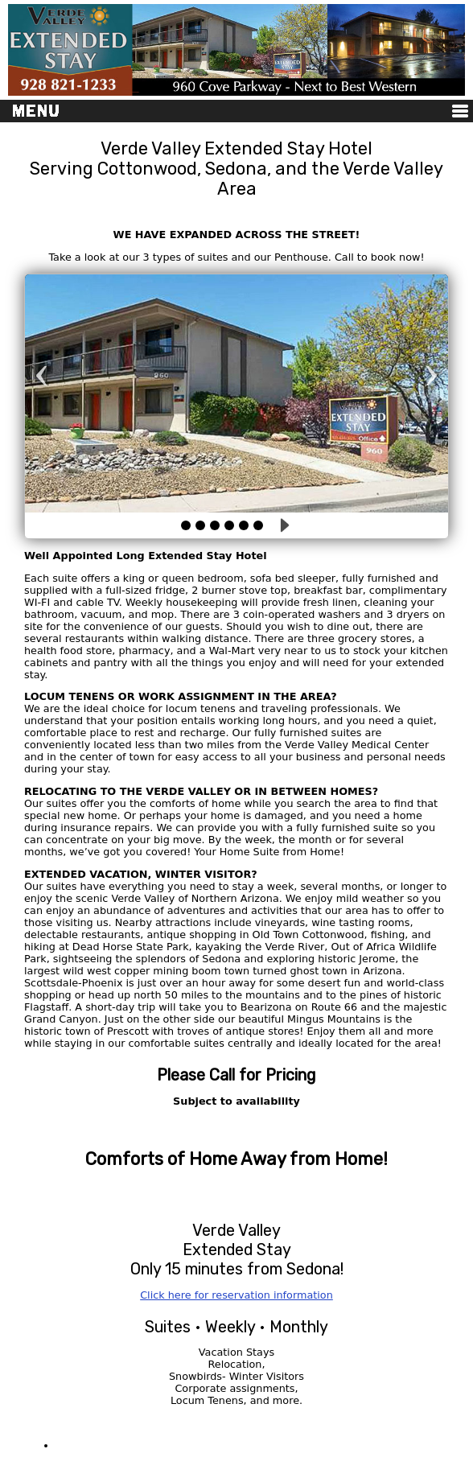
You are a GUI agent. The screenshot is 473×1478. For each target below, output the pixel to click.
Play (282, 525)
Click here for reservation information (236, 1295)
